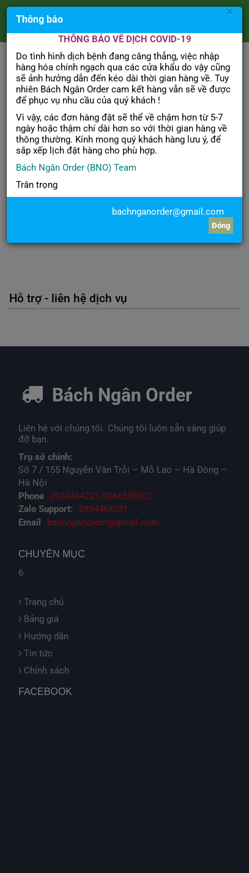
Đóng (221, 225)
